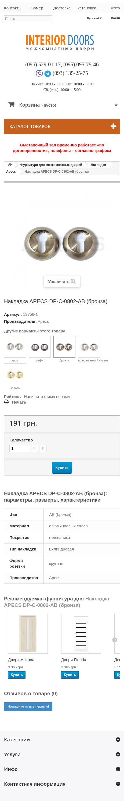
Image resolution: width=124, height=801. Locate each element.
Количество (21, 440)
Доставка (62, 8)
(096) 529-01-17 (43, 64)
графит (40, 349)
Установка (86, 8)
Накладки (98, 165)
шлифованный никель (93, 349)
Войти (115, 18)
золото (15, 376)
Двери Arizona (21, 659)
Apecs (11, 171)
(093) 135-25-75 (70, 73)
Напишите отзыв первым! (48, 396)
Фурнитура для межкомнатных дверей (51, 165)
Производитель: (20, 321)
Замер (37, 8)
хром (15, 349)
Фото (115, 8)
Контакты (12, 8)
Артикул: (13, 314)
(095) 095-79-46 (81, 64)
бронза (64, 349)
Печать (19, 402)
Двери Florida (73, 659)
